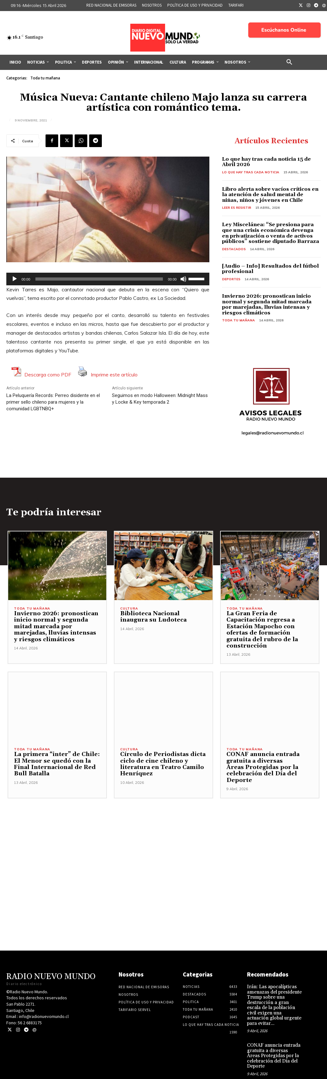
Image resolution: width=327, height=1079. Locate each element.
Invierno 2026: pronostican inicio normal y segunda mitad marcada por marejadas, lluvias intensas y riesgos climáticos (267, 304)
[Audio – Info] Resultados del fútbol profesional (270, 269)
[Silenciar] (183, 279)
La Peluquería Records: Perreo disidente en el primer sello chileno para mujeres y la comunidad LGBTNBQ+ (53, 402)
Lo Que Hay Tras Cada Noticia (250, 172)
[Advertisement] (163, 837)
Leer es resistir (236, 208)
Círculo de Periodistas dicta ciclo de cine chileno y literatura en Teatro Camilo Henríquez (160, 758)
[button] (289, 62)
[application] (107, 279)
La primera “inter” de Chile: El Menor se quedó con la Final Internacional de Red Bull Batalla (54, 758)
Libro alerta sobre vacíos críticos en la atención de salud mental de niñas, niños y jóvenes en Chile (270, 194)
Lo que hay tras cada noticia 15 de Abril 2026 (266, 162)
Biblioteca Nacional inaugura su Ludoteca (162, 617)
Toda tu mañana (45, 78)
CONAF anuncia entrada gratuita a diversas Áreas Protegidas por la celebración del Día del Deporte (260, 761)
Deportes (231, 279)
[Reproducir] (14, 279)
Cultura (129, 609)
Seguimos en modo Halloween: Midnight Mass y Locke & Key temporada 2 (160, 399)
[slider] (99, 279)
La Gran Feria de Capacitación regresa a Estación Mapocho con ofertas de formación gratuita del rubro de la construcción (269, 627)
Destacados (234, 249)
